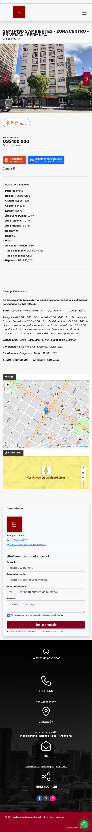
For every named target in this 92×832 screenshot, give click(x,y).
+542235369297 (18, 540)
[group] (46, 78)
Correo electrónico (17, 574)
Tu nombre (13, 562)
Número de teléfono (17, 586)
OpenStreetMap (81, 446)
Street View (16, 123)
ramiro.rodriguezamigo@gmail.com (27, 544)
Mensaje (11, 598)
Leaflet (62, 446)
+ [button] (7, 385)
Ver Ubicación (36, 477)
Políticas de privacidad (46, 658)
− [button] (7, 390)
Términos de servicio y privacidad (48, 631)
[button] (35, 109)
